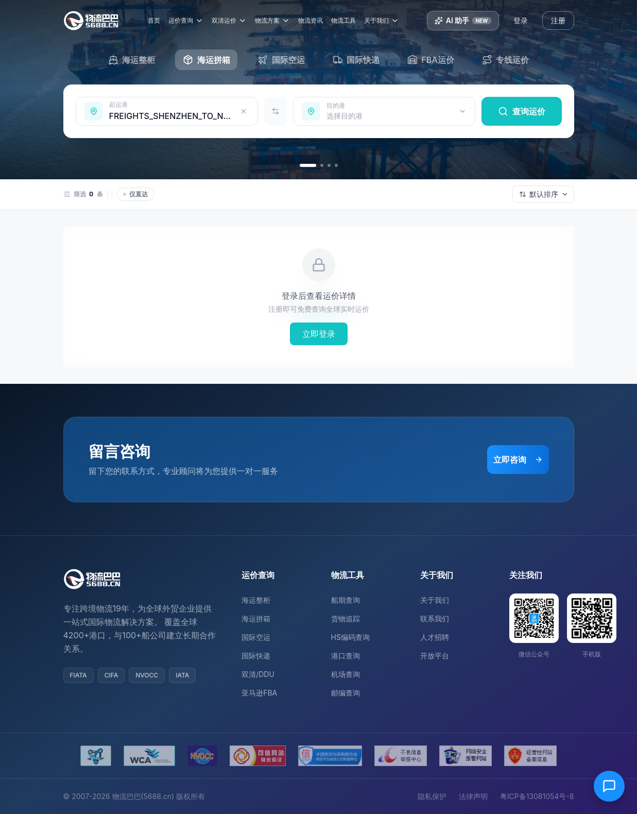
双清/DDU (258, 674)
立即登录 (318, 334)
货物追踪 (345, 618)
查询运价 (521, 111)
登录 (520, 20)
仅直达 (135, 194)
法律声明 (473, 796)
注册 (558, 20)
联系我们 (434, 618)
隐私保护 (432, 796)
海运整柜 (256, 600)
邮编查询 (345, 692)
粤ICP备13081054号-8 (537, 796)
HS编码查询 (350, 637)
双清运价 (229, 20)
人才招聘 (434, 637)
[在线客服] (609, 786)
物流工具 (344, 20)
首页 (154, 20)
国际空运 (256, 637)
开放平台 (434, 655)
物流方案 (272, 20)
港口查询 (345, 655)
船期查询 (345, 600)
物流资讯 (311, 20)
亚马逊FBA (259, 692)
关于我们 (382, 20)
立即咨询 (518, 459)
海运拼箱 (256, 618)
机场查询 (345, 674)
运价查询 (186, 20)
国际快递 (256, 655)
